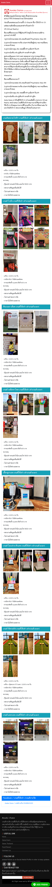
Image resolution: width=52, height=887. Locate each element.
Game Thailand (7, 843)
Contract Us (6, 850)
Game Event (6, 840)
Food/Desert (6, 847)
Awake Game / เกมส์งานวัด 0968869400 (19, 803)
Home (4, 837)
